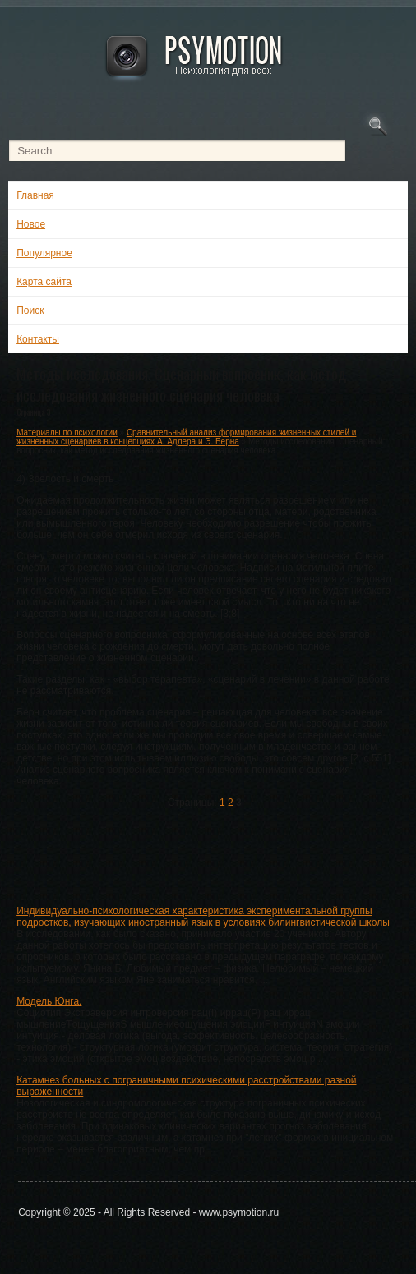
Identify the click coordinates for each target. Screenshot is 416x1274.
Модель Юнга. (48, 1001)
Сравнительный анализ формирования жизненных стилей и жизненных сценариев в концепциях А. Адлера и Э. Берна (186, 437)
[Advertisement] (206, 853)
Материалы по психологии (67, 432)
